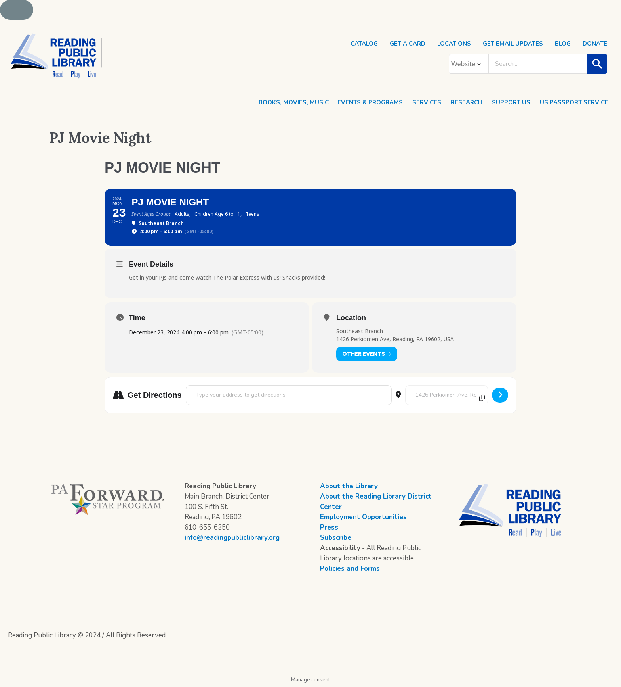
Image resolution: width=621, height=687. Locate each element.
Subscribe (335, 537)
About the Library (349, 486)
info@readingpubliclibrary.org (232, 537)
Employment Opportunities (363, 517)
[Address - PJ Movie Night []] (289, 395)
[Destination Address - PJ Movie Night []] (446, 395)
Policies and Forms (350, 568)
